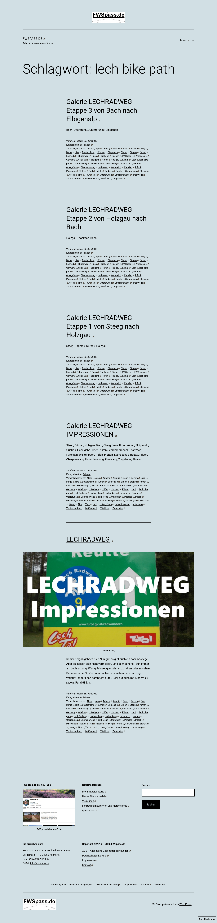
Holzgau (116, 159)
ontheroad (104, 167)
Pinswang (72, 171)
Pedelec (129, 167)
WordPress (186, 904)
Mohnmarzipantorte (94, 791)
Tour (88, 175)
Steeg (73, 175)
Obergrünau (73, 167)
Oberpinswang (89, 167)
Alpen (90, 148)
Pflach (139, 167)
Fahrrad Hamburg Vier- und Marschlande (105, 805)
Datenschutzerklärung (95, 855)
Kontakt (87, 865)
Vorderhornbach (75, 178)
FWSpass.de (34, 39)
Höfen (106, 159)
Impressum (89, 860)
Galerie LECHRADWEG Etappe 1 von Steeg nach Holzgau (102, 326)
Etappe (134, 152)
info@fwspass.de (39, 863)
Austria (117, 148)
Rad (92, 171)
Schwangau (132, 171)
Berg (144, 148)
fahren (144, 152)
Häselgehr (95, 159)
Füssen (116, 156)
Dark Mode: (207, 919)
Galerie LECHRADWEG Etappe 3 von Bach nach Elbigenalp (101, 110)
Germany (71, 159)
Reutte (120, 171)
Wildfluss (105, 178)
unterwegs (139, 175)
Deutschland (89, 152)
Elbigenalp (114, 152)
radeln (100, 171)
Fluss (95, 156)
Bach (126, 148)
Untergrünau (107, 175)
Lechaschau (97, 163)
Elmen (125, 152)
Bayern (135, 148)
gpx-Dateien (89, 810)
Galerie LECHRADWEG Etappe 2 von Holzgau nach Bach (106, 218)
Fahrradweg (84, 156)
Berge (70, 152)
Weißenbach (92, 178)
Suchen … (147, 785)
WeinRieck (89, 801)
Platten (83, 171)
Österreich (117, 167)
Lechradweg (112, 163)
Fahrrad (87, 145)
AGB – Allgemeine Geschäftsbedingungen (106, 850)
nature (137, 163)
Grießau (83, 159)
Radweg (110, 171)
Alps (98, 148)
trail (96, 175)
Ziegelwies (118, 178)
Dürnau (102, 152)
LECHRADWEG (89, 539)
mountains (126, 163)
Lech (135, 159)
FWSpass (127, 156)
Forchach (105, 156)
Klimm (126, 159)
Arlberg (107, 148)
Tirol (81, 175)
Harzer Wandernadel (94, 796)
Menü (184, 40)
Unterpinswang (123, 175)
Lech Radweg (81, 163)
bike (78, 152)
